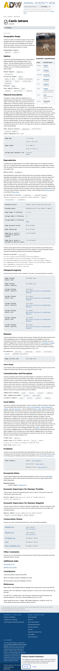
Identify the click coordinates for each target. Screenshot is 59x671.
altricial (22, 254)
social (7, 354)
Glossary (30, 629)
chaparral (8, 81)
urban (23, 88)
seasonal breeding (40, 195)
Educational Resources (34, 624)
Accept (26, 666)
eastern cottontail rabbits (33, 407)
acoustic (40, 393)
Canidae (45, 88)
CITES (6, 542)
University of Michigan (9, 617)
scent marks (36, 395)
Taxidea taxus (22, 485)
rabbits (51, 476)
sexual (43, 197)
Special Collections (33, 627)
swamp (13, 86)
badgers (52, 343)
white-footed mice (16, 409)
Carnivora (46, 84)
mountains (8, 83)
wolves (42, 456)
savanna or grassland (25, 79)
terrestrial (9, 74)
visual (23, 393)
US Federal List (10, 538)
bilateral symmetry (11, 131)
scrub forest (27, 81)
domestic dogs (48, 190)
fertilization (9, 199)
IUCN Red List (9, 527)
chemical (49, 393)
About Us (30, 619)
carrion (33, 440)
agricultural (18, 90)
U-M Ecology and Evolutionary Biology (14, 622)
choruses (26, 395)
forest (17, 81)
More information (31, 528)
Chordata (46, 70)
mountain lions (50, 456)
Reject (35, 666)
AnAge (27, 154)
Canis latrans (17, 16)
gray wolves (16, 192)
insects (47, 409)
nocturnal (18, 351)
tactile (31, 393)
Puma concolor (42, 467)
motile (38, 351)
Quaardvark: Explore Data (34, 632)
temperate (19, 72)
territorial (48, 351)
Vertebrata (46, 74)
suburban (8, 90)
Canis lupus (40, 464)
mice (44, 476)
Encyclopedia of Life (9, 564)
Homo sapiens (36, 460)
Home (5, 16)
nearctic (8, 52)
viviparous (21, 199)
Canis (44, 95)
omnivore (17, 438)
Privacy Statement (33, 637)
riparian (29, 90)
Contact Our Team (9, 667)
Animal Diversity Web (39, 3)
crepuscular (29, 351)
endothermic (26, 129)
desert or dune (10, 79)
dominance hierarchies (20, 354)
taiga (20, 76)
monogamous (18, 172)
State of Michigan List (12, 546)
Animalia (10, 16)
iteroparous (27, 195)
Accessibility (31, 634)
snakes (39, 409)
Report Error (7, 669)
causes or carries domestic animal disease (19, 515)
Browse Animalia (32, 617)
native (16, 52)
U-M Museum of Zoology (10, 619)
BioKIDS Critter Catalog (10, 567)
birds (35, 409)
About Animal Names (33, 622)
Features (9, 28)
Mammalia (46, 79)
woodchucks (45, 343)
